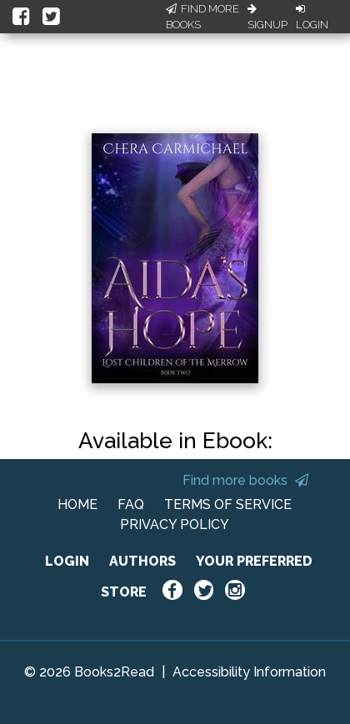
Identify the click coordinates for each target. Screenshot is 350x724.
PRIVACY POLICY (174, 524)
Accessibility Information (249, 672)
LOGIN (67, 561)
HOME (78, 504)
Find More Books (202, 17)
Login (312, 17)
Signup (268, 17)
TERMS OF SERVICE (228, 504)
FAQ (131, 504)
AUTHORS (142, 561)
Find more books (245, 480)
